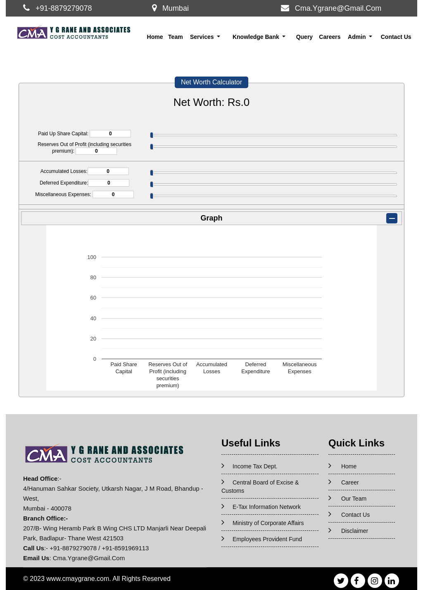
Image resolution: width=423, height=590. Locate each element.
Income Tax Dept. (255, 466)
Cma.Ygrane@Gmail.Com (338, 8)
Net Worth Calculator (211, 82)
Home (155, 37)
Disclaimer (354, 531)
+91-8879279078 (64, 8)
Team (175, 37)
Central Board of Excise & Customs (260, 486)
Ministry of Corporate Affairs (268, 523)
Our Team (353, 498)
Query (304, 37)
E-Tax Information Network (267, 507)
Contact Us (396, 37)
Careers (329, 37)
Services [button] (203, 37)
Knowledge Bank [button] (257, 37)
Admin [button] (357, 37)
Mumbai (175, 8)
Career (350, 482)
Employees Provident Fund (267, 539)
